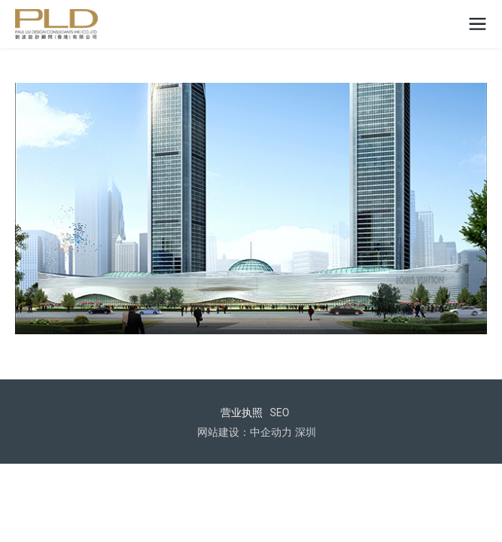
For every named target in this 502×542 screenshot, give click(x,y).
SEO (280, 412)
